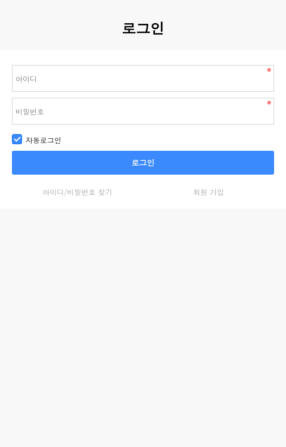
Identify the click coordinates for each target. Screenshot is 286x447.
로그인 (143, 162)
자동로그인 (36, 140)
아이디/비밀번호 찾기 (77, 192)
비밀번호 (0, 50)
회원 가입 (208, 192)
